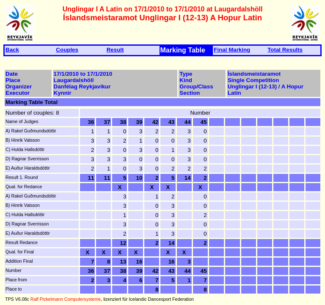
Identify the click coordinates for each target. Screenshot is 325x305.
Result (115, 50)
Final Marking (232, 50)
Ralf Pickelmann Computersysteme (65, 299)
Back (12, 50)
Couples (67, 50)
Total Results (285, 50)
